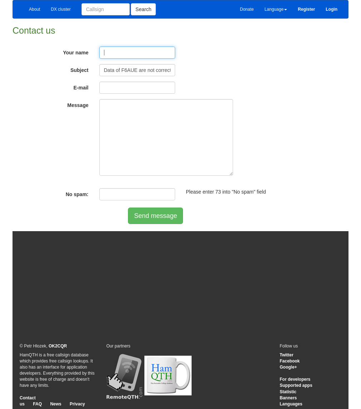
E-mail (80, 88)
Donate (247, 9)
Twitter (286, 354)
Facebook (290, 361)
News (55, 403)
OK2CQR (58, 346)
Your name (75, 52)
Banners (288, 397)
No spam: (77, 194)
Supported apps (296, 385)
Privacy (77, 403)
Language (275, 9)
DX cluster (60, 9)
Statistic (288, 391)
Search (143, 9)
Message (77, 105)
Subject (79, 70)
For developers (295, 379)
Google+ (288, 367)
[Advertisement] (180, 287)
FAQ (37, 403)
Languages (291, 403)
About (34, 9)
